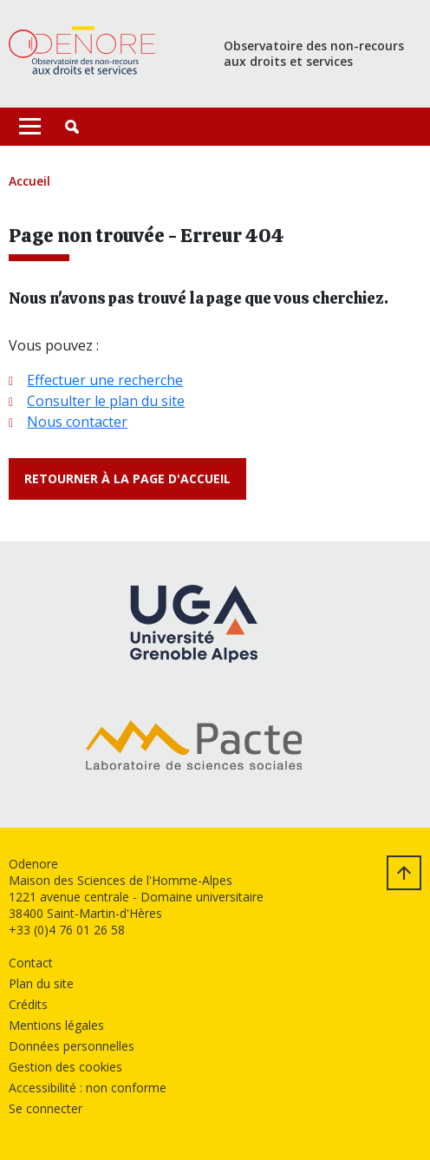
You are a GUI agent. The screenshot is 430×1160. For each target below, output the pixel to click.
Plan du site (41, 983)
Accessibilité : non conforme (87, 1087)
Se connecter (45, 1108)
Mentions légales (56, 1025)
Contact (31, 962)
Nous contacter (77, 421)
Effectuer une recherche (105, 380)
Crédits (28, 1004)
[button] (72, 127)
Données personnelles (71, 1046)
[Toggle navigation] (30, 127)
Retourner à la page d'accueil (127, 478)
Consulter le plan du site (106, 400)
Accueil (29, 181)
